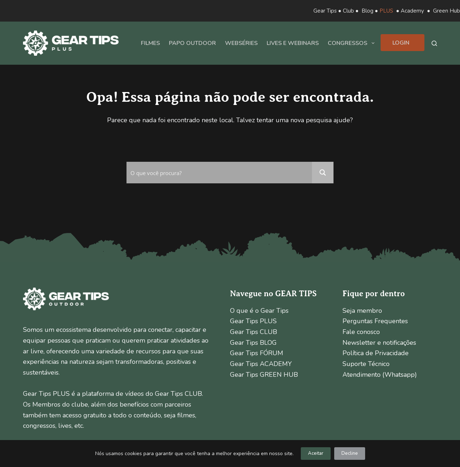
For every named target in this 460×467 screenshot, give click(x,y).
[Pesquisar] (434, 43)
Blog (367, 10)
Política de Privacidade (375, 353)
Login (400, 43)
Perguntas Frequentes (375, 321)
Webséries (241, 43)
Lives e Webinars (293, 43)
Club (348, 10)
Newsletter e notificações (379, 342)
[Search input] (219, 172)
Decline (349, 453)
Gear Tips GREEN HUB (264, 374)
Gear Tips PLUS (253, 321)
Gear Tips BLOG (253, 342)
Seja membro (362, 310)
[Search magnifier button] (323, 172)
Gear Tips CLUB (253, 332)
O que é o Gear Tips (259, 310)
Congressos (352, 43)
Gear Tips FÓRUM (256, 353)
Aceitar (315, 453)
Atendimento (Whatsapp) (379, 374)
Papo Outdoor (192, 43)
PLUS (386, 10)
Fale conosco (361, 332)
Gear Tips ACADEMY (261, 364)
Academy (412, 10)
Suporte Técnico (366, 364)
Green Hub (446, 10)
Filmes (150, 43)
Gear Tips (325, 10)
